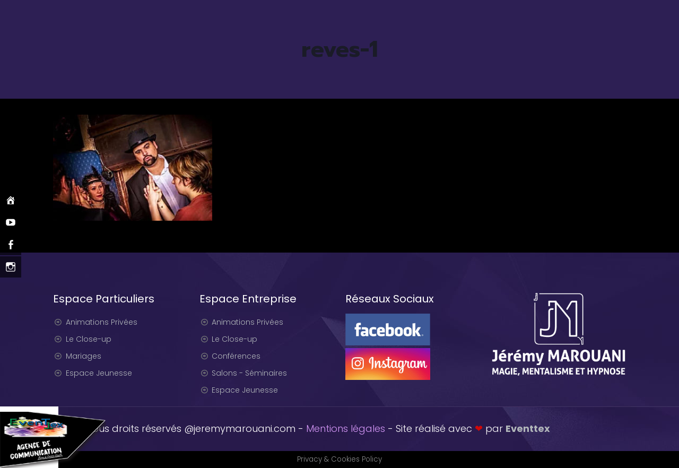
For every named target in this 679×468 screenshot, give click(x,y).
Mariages (83, 356)
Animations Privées (101, 322)
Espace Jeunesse (99, 373)
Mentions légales (345, 428)
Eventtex (528, 428)
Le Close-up (88, 339)
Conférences (236, 356)
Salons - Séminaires (249, 373)
